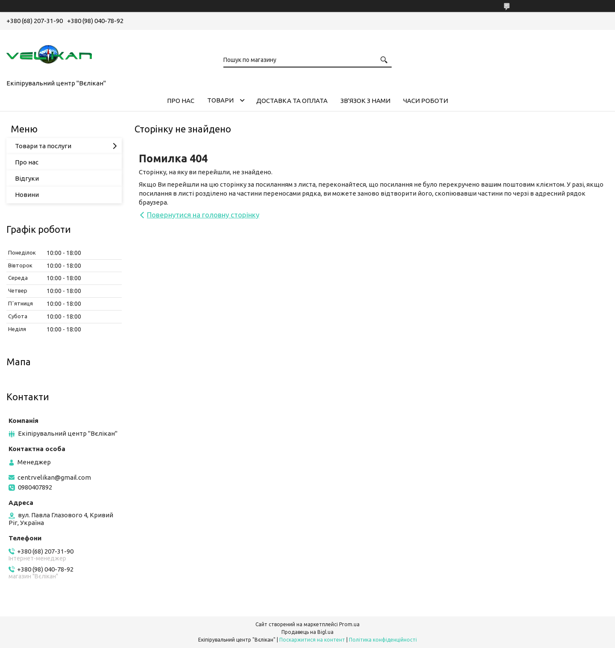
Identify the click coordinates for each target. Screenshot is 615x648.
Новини (27, 194)
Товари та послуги (43, 146)
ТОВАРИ (220, 100)
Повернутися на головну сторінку (203, 215)
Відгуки (27, 178)
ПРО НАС (180, 100)
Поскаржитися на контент (312, 639)
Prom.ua (349, 624)
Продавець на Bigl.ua (307, 632)
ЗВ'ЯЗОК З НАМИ (365, 100)
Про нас (26, 162)
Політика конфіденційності (383, 639)
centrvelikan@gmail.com (54, 477)
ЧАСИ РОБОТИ (425, 100)
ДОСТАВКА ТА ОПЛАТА (292, 100)
